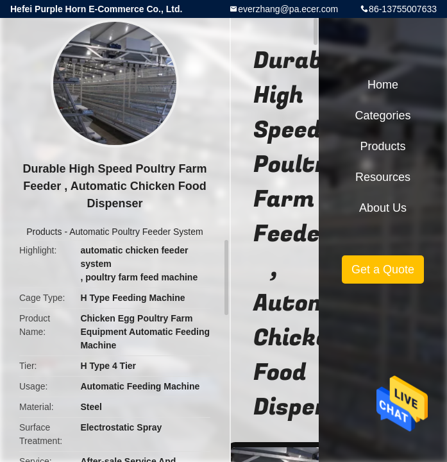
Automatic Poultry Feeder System (136, 232)
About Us (383, 207)
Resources (382, 177)
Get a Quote (382, 269)
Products (44, 232)
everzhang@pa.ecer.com (288, 9)
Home (382, 84)
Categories (382, 115)
